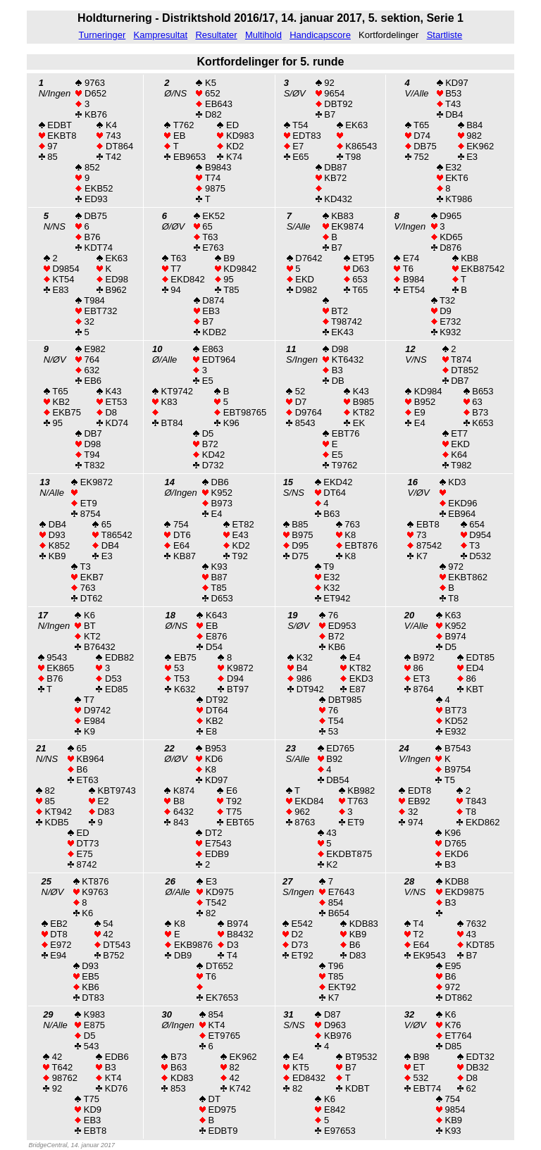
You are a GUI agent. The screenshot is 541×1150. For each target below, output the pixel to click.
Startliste (445, 35)
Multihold (263, 35)
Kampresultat (161, 35)
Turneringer (102, 35)
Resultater (216, 35)
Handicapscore (320, 35)
